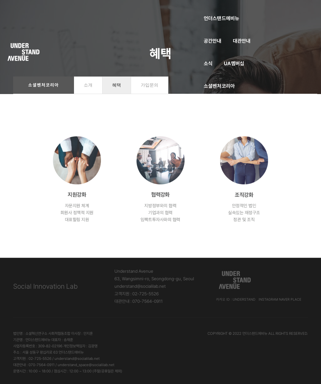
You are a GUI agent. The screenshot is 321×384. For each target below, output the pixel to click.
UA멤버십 (202, 11)
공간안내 (122, 11)
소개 (88, 85)
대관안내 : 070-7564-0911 (138, 301)
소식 (175, 11)
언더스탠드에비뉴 (84, 11)
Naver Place (290, 299)
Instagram (268, 299)
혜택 (116, 85)
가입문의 (149, 85)
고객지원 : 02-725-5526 (136, 293)
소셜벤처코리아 (239, 11)
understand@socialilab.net (140, 286)
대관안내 (151, 11)
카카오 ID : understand (235, 299)
